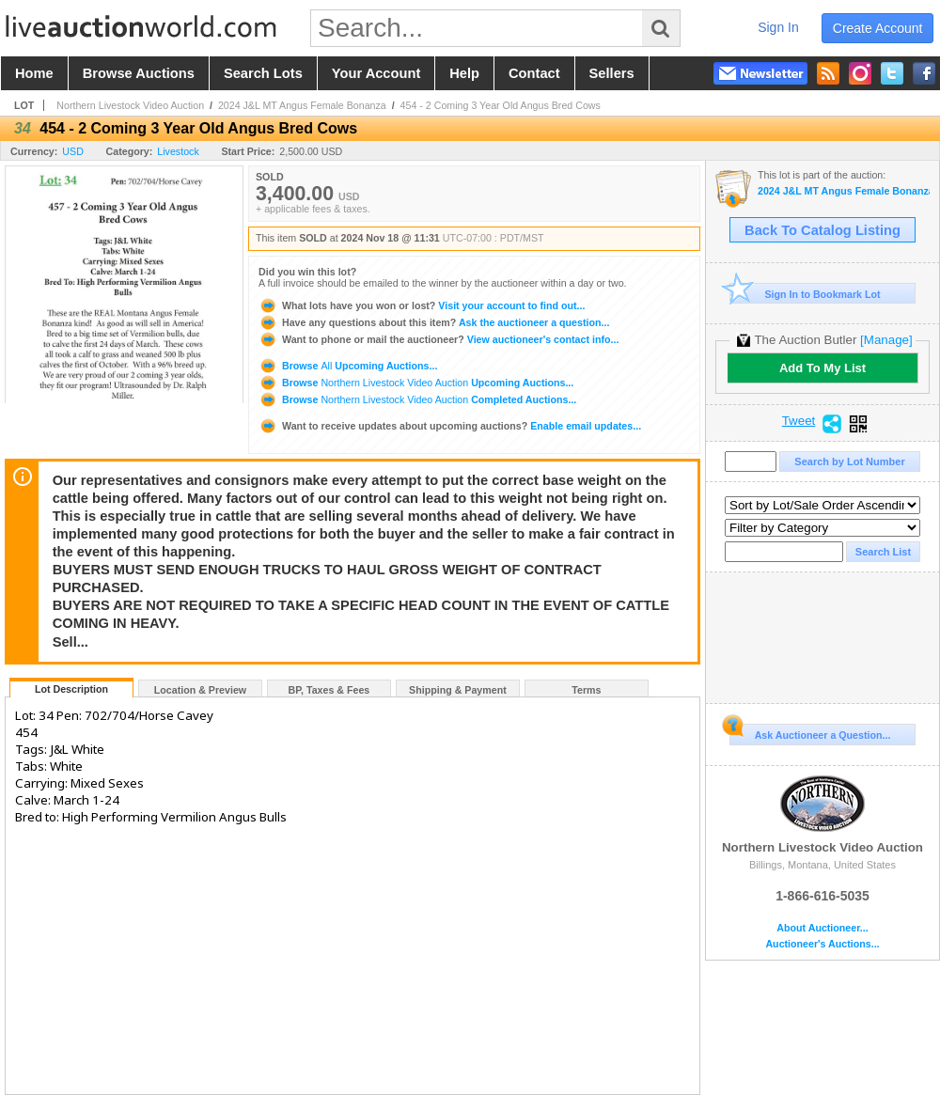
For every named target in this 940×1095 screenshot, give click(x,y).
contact (534, 73)
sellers (611, 73)
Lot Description (71, 689)
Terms (586, 690)
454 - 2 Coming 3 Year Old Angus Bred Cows (500, 105)
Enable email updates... (449, 425)
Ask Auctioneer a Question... (809, 732)
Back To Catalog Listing (822, 230)
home (34, 73)
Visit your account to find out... (421, 305)
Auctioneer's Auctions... (822, 944)
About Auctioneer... (822, 928)
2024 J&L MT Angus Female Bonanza (302, 105)
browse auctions (139, 73)
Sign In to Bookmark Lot (805, 294)
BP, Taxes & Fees (329, 690)
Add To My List (822, 368)
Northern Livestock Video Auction (130, 105)
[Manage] (886, 340)
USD (73, 151)
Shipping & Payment (458, 690)
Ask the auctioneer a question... (433, 322)
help (464, 73)
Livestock (177, 151)
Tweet (799, 421)
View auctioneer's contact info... (438, 339)
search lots (263, 73)
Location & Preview (200, 690)
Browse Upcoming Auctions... (347, 365)
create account (878, 28)
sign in (778, 27)
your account (376, 73)
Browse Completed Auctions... (417, 399)
